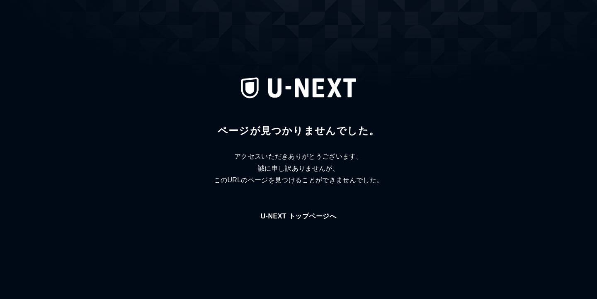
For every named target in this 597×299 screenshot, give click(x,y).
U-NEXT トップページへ (299, 216)
